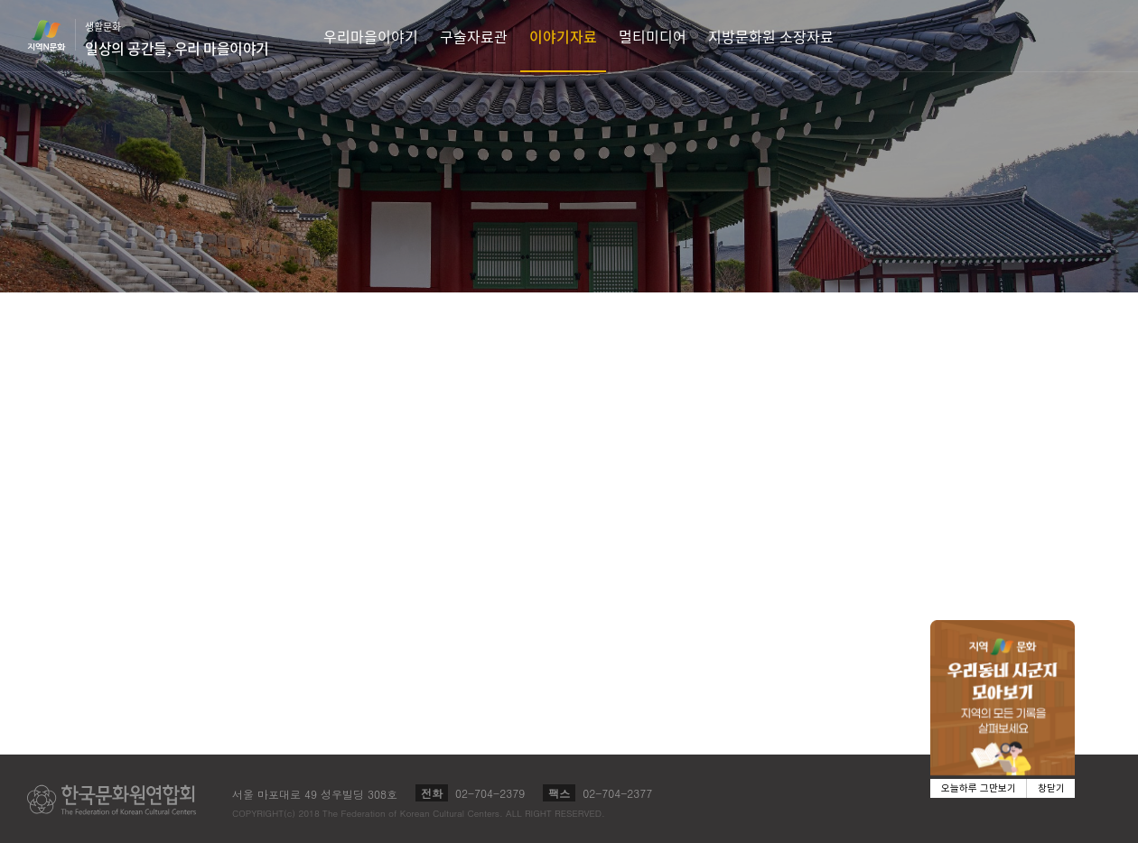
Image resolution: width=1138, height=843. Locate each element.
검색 (1116, 35)
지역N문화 (56, 35)
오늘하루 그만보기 (978, 788)
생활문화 (177, 39)
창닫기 (1051, 788)
